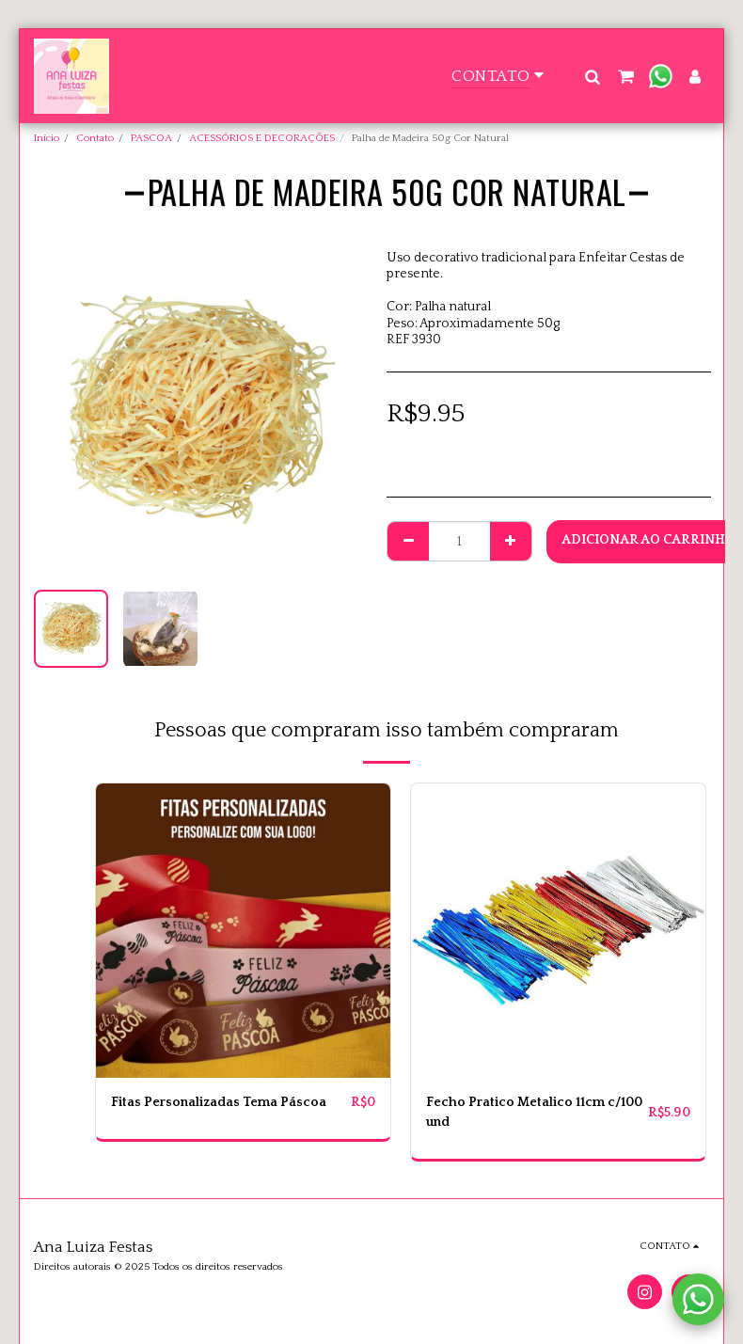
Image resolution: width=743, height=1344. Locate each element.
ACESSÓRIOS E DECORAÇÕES (262, 138)
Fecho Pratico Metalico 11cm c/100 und (534, 1112)
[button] (592, 76)
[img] (243, 930)
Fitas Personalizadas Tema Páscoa (218, 1102)
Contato (95, 138)
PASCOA (151, 138)
